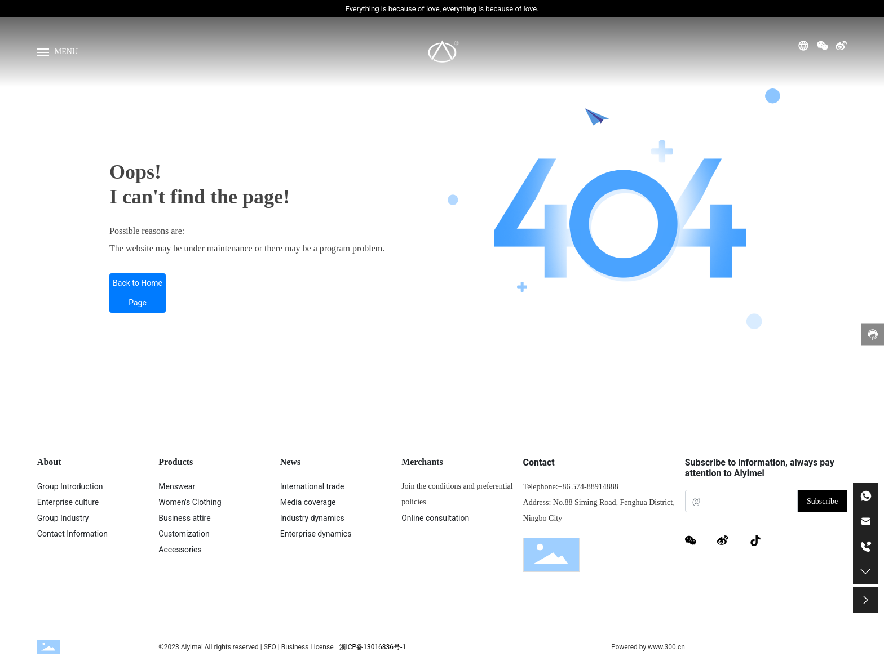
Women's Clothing (189, 502)
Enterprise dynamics (316, 533)
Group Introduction (70, 486)
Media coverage (308, 502)
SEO (271, 647)
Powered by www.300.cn (648, 647)
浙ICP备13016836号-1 (372, 647)
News (290, 462)
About (49, 462)
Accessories (179, 549)
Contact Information (72, 533)
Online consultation (435, 517)
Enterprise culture (68, 502)
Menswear (176, 486)
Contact (539, 462)
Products (175, 462)
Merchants (422, 462)
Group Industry (63, 517)
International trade (312, 486)
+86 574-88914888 (588, 486)
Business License (307, 647)
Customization (183, 533)
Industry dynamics (312, 517)
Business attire (184, 517)
